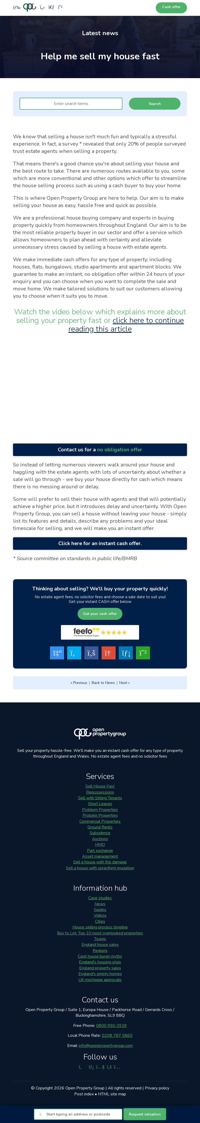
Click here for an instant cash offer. (100, 543)
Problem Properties (100, 810)
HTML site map (112, 1094)
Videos (100, 915)
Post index (84, 1094)
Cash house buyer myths (100, 956)
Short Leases (100, 804)
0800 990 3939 (111, 1025)
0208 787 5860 (117, 1035)
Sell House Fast (100, 786)
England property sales (100, 968)
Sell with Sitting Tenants (100, 798)
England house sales (100, 944)
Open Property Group (84, 1088)
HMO (100, 844)
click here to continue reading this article (126, 324)
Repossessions (100, 792)
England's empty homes (100, 974)
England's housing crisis (100, 962)
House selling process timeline (100, 927)
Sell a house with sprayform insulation (100, 868)
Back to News (103, 682)
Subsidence (100, 833)
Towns (100, 939)
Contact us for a (100, 449)
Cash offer (171, 6)
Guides (100, 910)
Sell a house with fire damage (100, 862)
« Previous (79, 682)
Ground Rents (100, 827)
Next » (124, 682)
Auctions (100, 839)
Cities (100, 921)
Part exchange (100, 850)
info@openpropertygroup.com (106, 1046)
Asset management (100, 856)
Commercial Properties (100, 821)
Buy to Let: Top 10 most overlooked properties (100, 933)
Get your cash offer (100, 613)
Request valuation (145, 1114)
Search (155, 103)
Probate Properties (100, 815)
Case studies (100, 898)
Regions (100, 950)
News (100, 904)
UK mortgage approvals (100, 980)
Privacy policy (157, 1088)
